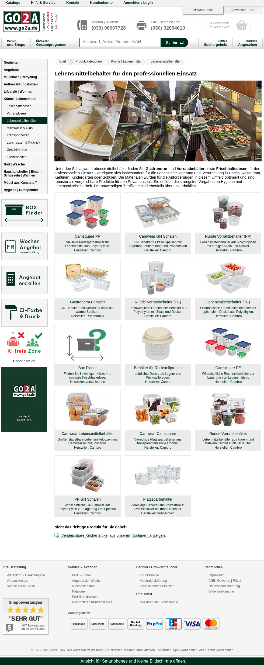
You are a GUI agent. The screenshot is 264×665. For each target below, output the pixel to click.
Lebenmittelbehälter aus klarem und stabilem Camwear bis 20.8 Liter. (228, 441)
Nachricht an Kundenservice (92, 602)
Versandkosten (17, 581)
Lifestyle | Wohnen (18, 91)
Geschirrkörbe (17, 150)
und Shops (16, 43)
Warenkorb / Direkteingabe (26, 575)
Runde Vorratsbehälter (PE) (158, 302)
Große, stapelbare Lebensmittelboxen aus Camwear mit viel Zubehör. (87, 441)
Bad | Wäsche (14, 164)
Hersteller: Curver (158, 382)
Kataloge (12, 3)
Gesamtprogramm (51, 43)
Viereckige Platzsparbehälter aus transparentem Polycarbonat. (157, 441)
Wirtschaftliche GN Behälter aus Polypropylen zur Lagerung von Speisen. (87, 507)
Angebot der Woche (86, 581)
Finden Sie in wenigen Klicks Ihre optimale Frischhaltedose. (88, 375)
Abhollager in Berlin (21, 586)
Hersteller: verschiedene (87, 382)
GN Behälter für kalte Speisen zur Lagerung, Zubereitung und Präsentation (158, 244)
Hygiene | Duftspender (21, 190)
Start (62, 61)
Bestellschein (169, 22)
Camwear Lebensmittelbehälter (87, 433)
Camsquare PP (87, 236)
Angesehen (247, 43)
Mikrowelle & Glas (20, 128)
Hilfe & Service (43, 3)
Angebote (11, 70)
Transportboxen (18, 135)
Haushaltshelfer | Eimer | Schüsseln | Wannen (22, 173)
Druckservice (149, 575)
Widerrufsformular (221, 591)
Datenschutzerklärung (224, 586)
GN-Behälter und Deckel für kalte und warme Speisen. (87, 310)
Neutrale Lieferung (153, 581)
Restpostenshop (84, 586)
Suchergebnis (215, 43)
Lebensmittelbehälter (22, 121)
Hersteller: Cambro (87, 250)
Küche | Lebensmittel (20, 99)
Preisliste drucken (85, 597)
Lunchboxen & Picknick (23, 142)
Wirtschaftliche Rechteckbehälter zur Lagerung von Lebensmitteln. (228, 375)
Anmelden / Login (138, 3)
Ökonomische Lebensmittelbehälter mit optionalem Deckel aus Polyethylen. (228, 310)
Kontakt (72, 3)
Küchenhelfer (16, 157)
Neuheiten (11, 62)
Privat (237, 581)
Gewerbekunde (242, 10)
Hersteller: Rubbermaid (87, 316)
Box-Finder (87, 368)
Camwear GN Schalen (157, 236)
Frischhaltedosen (19, 106)
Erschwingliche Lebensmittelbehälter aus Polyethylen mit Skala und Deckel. (157, 310)
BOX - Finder (81, 575)
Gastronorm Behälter (87, 302)
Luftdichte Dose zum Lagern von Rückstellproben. (158, 375)
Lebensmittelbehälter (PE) (228, 302)
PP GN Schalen (87, 499)
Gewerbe (223, 581)
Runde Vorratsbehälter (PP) (228, 236)
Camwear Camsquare (158, 433)
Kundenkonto (101, 3)
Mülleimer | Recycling (20, 77)
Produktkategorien (88, 61)
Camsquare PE (228, 368)
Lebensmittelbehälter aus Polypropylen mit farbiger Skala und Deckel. (228, 244)
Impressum (216, 575)
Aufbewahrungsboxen (21, 84)
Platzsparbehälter (158, 499)
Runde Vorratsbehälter (228, 433)
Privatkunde (203, 10)
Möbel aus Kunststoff (20, 183)
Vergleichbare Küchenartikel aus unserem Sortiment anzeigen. (113, 535)
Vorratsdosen (16, 113)
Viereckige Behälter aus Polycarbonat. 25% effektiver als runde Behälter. (157, 507)
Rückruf (112, 22)
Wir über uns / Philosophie (159, 602)
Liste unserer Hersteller (157, 586)
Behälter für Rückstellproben (158, 368)
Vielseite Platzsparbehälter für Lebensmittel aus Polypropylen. (87, 244)
